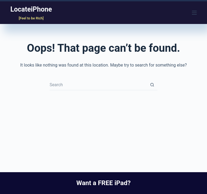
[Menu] (194, 12)
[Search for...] (98, 84)
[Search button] (152, 84)
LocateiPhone (31, 9)
